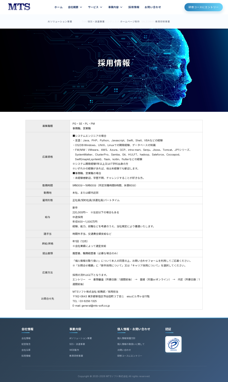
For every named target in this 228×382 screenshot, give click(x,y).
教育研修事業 (76, 355)
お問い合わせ (153, 7)
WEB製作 (74, 350)
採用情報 (133, 7)
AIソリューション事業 (80, 338)
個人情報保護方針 (126, 338)
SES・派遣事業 (77, 344)
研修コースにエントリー (204, 7)
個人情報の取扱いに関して (131, 344)
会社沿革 (26, 350)
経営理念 (26, 344)
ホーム (58, 7)
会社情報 (26, 338)
